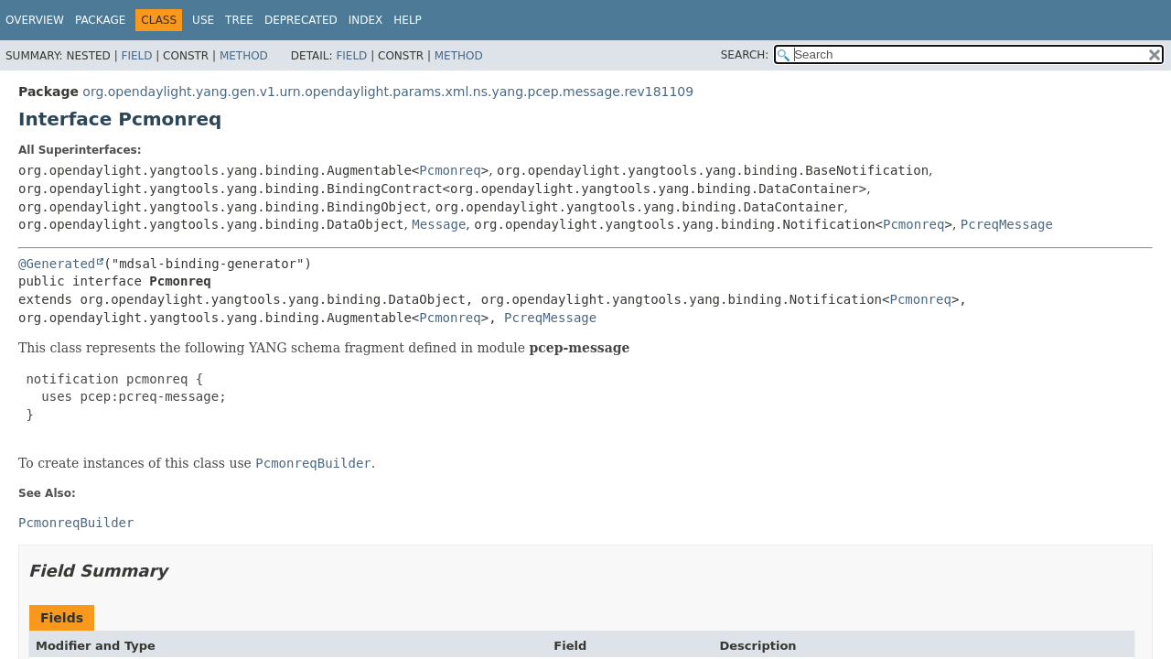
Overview (34, 20)
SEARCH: (745, 55)
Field (136, 55)
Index (366, 20)
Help (407, 20)
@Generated (56, 263)
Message (439, 224)
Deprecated (301, 20)
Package (100, 20)
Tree (239, 20)
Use (203, 20)
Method (244, 55)
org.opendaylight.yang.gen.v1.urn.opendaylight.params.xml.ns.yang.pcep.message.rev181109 (387, 91)
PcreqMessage (1007, 224)
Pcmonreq (449, 170)
